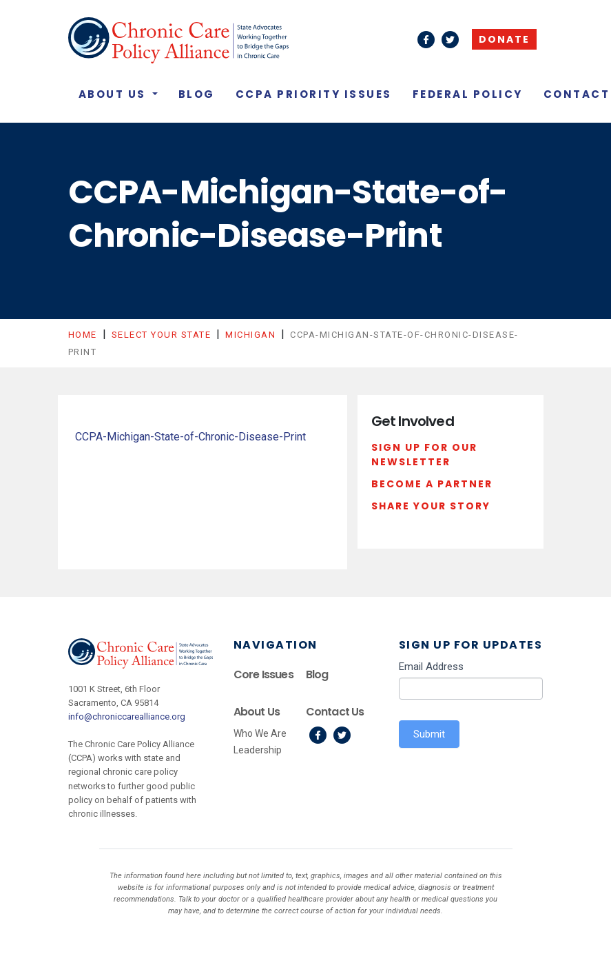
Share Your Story (430, 506)
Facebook (318, 735)
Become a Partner (432, 484)
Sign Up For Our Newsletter (424, 454)
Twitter (342, 735)
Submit (429, 734)
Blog (196, 94)
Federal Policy (468, 94)
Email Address (431, 666)
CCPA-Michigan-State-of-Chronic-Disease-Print (190, 436)
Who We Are (260, 733)
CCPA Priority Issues (314, 94)
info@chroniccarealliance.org (126, 716)
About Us (114, 94)
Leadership (258, 749)
